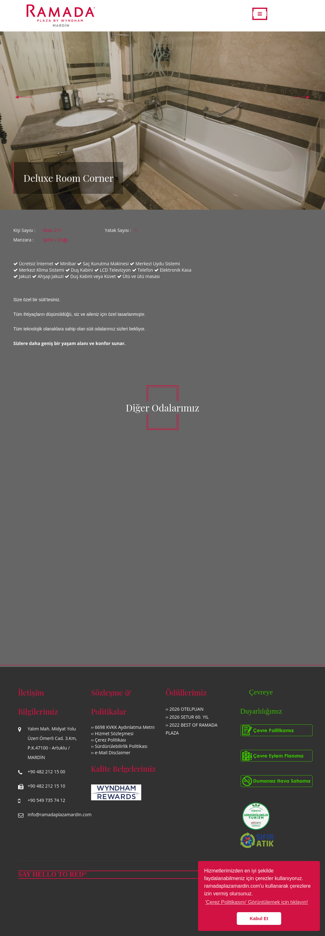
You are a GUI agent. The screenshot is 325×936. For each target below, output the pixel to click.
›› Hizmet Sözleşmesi (112, 733)
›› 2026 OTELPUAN (184, 709)
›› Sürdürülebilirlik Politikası (119, 746)
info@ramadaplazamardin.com (60, 814)
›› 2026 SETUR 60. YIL (187, 717)
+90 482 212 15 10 (46, 786)
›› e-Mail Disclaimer (110, 752)
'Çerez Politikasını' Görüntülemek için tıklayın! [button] (256, 902)
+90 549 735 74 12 (46, 800)
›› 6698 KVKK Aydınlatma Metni (123, 727)
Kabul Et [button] (259, 918)
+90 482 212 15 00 (46, 772)
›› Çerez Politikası (108, 740)
